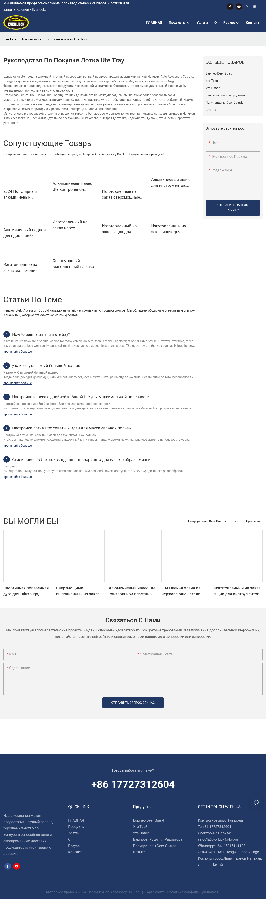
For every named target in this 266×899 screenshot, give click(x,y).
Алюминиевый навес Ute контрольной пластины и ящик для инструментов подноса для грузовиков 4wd (74, 186)
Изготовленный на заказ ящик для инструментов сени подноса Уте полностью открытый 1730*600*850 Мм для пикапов (124, 229)
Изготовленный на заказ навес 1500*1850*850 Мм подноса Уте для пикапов (70, 225)
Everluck (10, 39)
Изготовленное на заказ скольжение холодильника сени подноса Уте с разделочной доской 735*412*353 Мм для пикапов (22, 267)
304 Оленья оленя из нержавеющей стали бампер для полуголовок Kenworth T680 (184, 591)
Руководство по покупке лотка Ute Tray (54, 39)
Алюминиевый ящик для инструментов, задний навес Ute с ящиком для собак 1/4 (172, 182)
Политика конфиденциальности (193, 892)
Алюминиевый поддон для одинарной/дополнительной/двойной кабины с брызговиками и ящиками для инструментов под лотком (24, 233)
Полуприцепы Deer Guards (207, 521)
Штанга (235, 521)
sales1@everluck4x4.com (218, 839)
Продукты (253, 521)
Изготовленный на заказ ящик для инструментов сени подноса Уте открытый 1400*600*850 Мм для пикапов (172, 229)
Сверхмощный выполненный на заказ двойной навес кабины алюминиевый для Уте (74, 264)
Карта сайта (154, 892)
